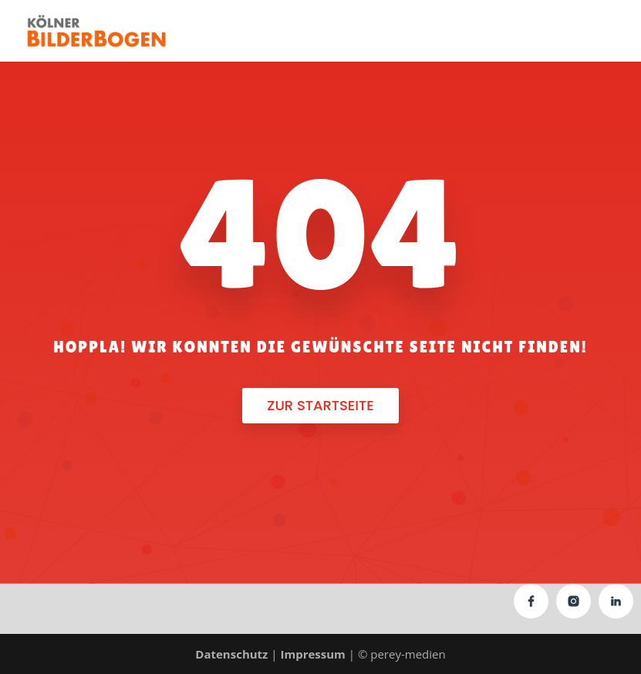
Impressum (312, 654)
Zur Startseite (320, 405)
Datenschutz (231, 654)
